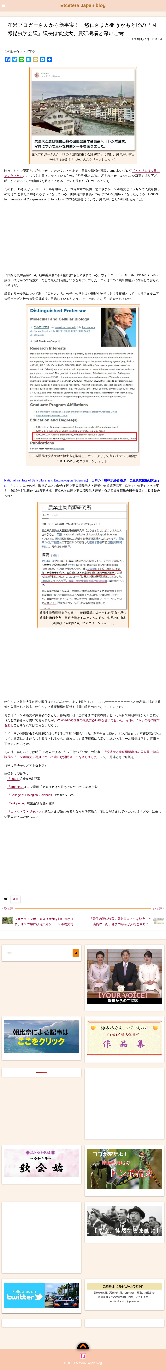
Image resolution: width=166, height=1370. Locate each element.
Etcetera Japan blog (83, 5)
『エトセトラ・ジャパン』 (25, 811)
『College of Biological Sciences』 (31, 795)
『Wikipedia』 (17, 803)
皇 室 (15, 899)
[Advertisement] (83, 237)
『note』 (13, 778)
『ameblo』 (15, 786)
